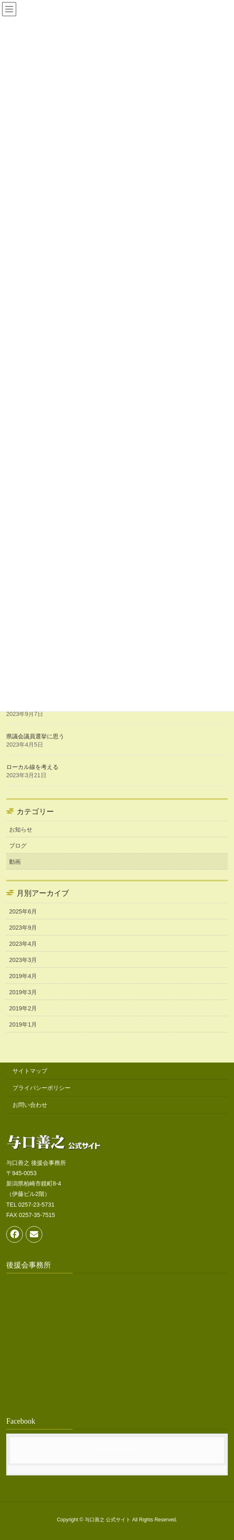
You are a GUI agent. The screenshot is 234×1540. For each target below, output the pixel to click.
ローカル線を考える (32, 767)
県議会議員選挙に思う (35, 736)
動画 (15, 861)
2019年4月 (23, 976)
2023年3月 (23, 960)
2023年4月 (23, 943)
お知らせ (20, 829)
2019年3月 (23, 992)
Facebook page (117, 1449)
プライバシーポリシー (41, 1088)
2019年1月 (23, 1024)
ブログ (18, 845)
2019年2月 (23, 1008)
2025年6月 (23, 911)
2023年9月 (23, 927)
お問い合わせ (29, 1104)
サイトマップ (29, 1071)
